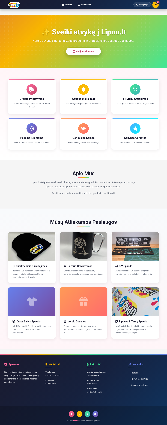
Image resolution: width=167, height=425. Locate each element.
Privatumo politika (139, 379)
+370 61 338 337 (52, 375)
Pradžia (134, 373)
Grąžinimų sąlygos (139, 385)
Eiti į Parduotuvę (83, 51)
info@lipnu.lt (50, 383)
